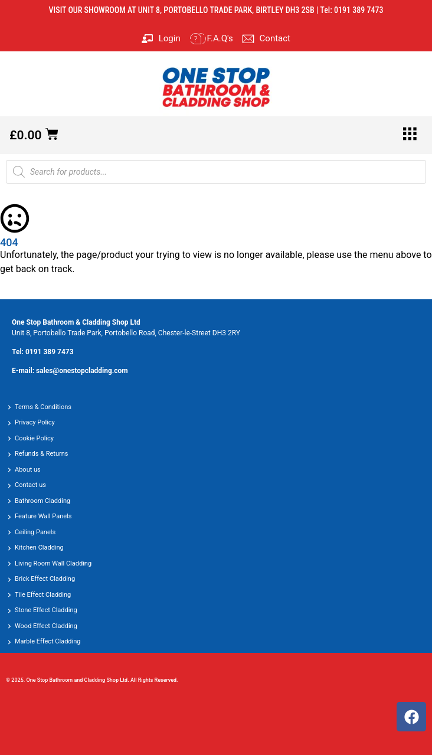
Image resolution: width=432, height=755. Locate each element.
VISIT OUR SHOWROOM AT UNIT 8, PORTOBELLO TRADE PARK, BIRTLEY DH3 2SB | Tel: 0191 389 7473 (216, 10)
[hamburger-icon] (410, 135)
